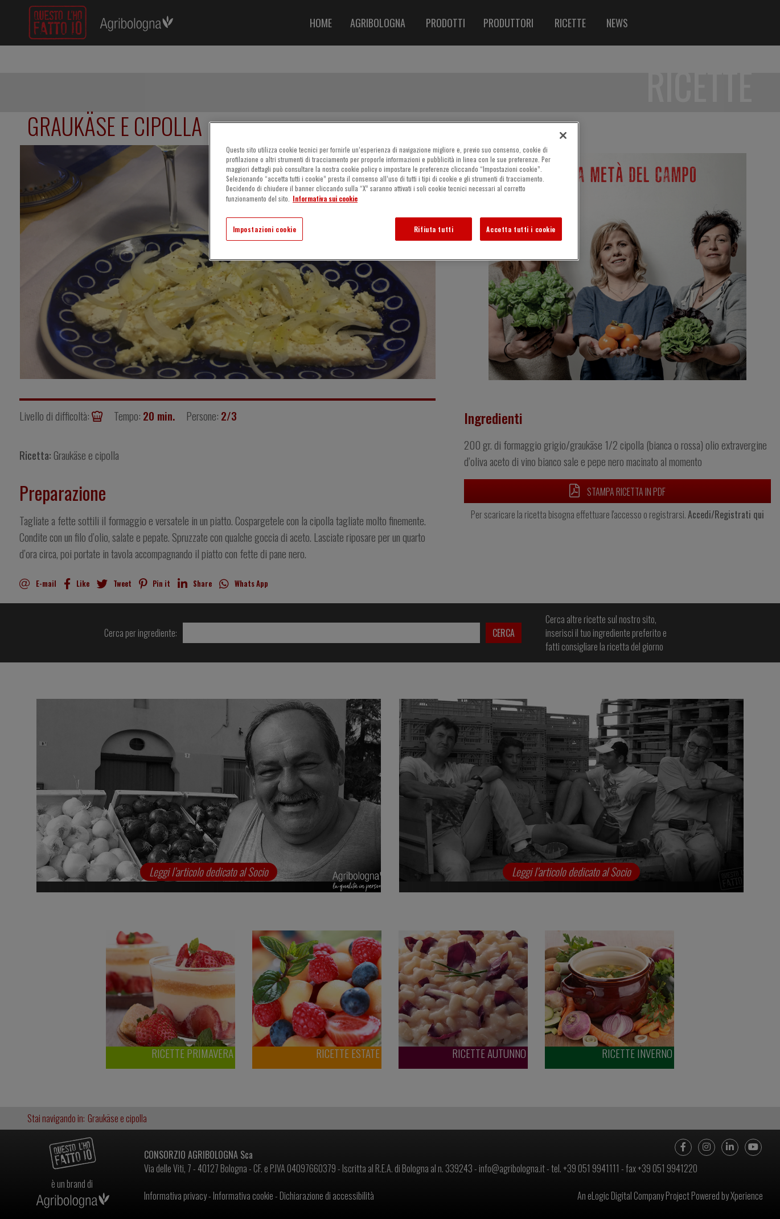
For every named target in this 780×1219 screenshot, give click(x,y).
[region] (394, 191)
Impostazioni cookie (265, 229)
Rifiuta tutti (433, 229)
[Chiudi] (563, 135)
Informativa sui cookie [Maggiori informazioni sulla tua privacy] (325, 198)
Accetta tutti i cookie (521, 229)
